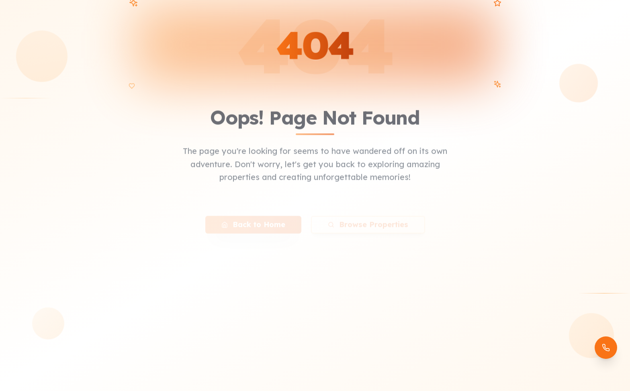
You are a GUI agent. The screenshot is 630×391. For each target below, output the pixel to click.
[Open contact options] (606, 347)
